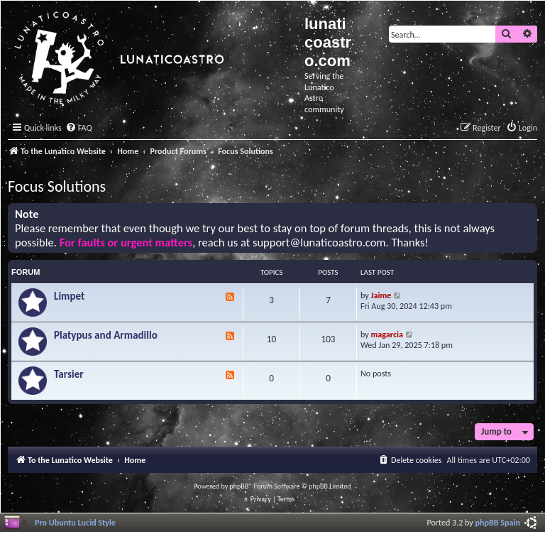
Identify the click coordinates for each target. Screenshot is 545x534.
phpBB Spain (497, 522)
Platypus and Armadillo (106, 335)
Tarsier (69, 374)
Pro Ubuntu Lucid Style (75, 522)
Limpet (69, 296)
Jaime (381, 295)
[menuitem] (78, 128)
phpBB (239, 486)
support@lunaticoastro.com (319, 242)
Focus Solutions (57, 186)
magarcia (387, 334)
